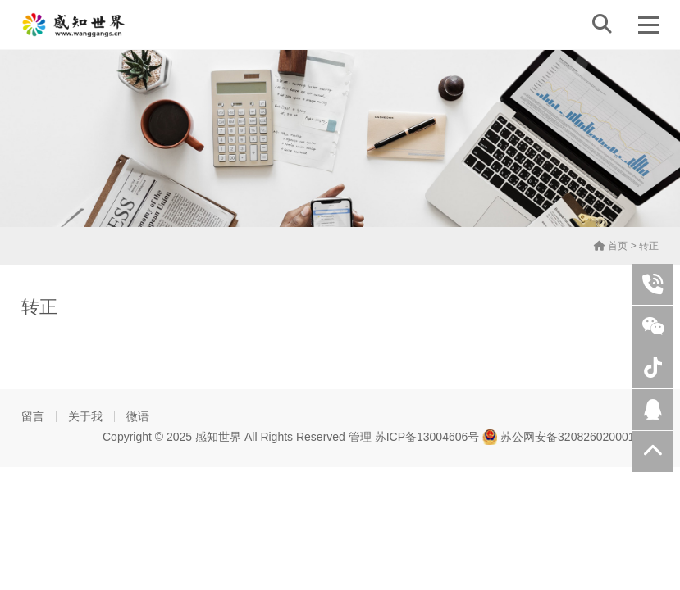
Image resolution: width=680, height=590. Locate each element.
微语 (137, 416)
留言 (32, 416)
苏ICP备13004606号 (427, 436)
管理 (360, 436)
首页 (611, 246)
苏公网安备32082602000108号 (570, 437)
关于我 (85, 416)
